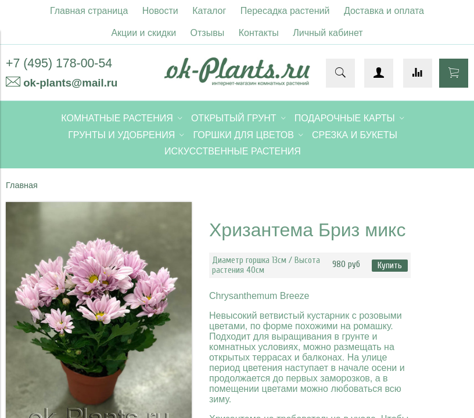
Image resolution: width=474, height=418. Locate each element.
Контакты (259, 33)
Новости (160, 11)
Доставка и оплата (384, 11)
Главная (22, 185)
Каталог (209, 11)
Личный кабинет (327, 33)
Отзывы (208, 33)
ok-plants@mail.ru (70, 83)
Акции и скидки (143, 33)
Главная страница (89, 11)
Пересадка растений (285, 11)
